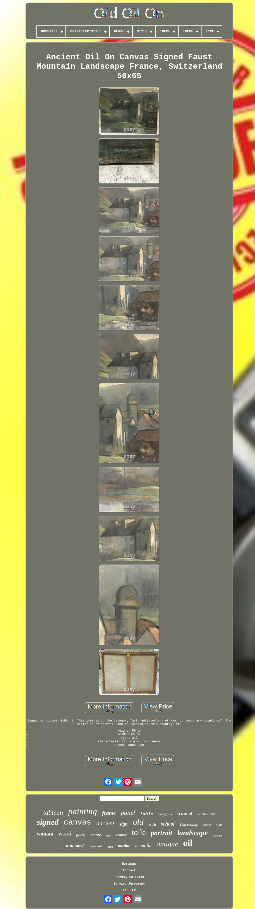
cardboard (206, 813)
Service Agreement (129, 884)
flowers (80, 835)
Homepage (129, 864)
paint (110, 846)
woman (45, 834)
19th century (189, 825)
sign (123, 824)
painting (82, 811)
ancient (105, 823)
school (168, 824)
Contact (129, 870)
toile (139, 832)
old (138, 822)
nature (95, 835)
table (146, 814)
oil (188, 843)
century (121, 835)
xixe (219, 825)
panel (128, 812)
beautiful (143, 845)
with (152, 824)
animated (75, 845)
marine (124, 846)
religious (165, 814)
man (108, 835)
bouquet (217, 835)
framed (184, 813)
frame (109, 813)
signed (48, 822)
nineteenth (95, 846)
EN (124, 890)
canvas (77, 822)
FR (134, 890)
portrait (161, 833)
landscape (192, 833)
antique (167, 844)
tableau (53, 812)
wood (65, 833)
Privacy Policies (129, 877)
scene (207, 825)
